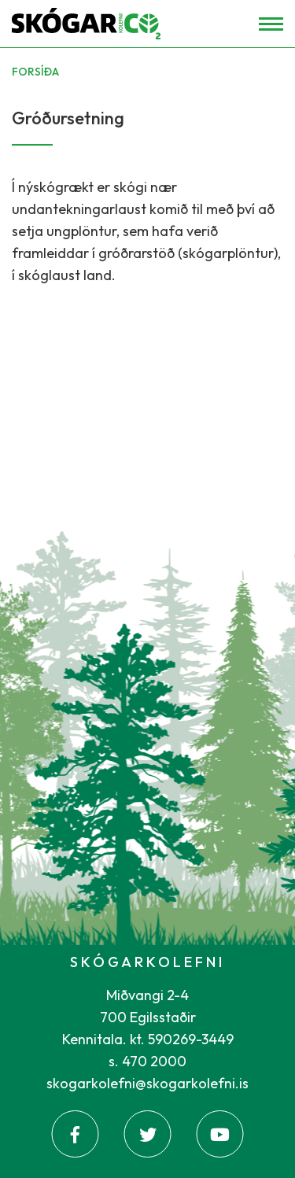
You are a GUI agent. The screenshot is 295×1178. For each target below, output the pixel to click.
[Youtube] (220, 1134)
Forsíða (35, 72)
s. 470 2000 (147, 1061)
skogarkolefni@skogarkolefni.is (147, 1083)
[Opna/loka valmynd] (271, 24)
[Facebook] (75, 1134)
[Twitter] (147, 1134)
